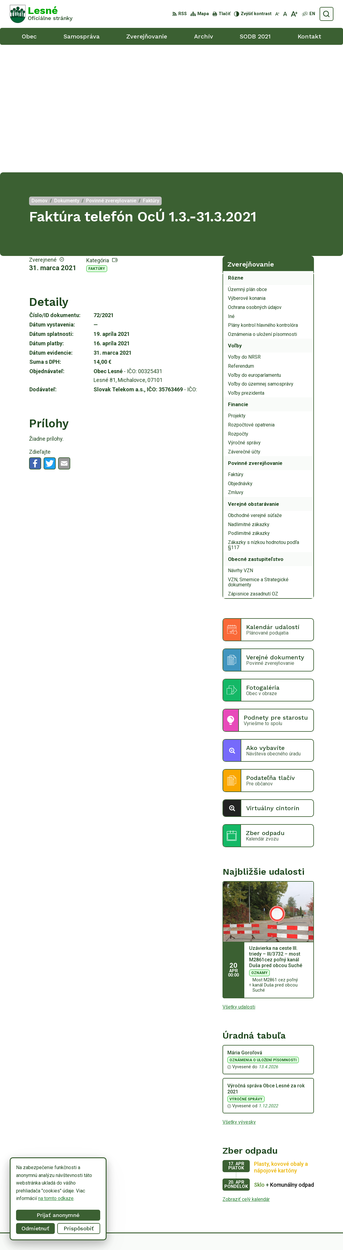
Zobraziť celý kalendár (246, 1072)
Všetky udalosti (239, 879)
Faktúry (96, 141)
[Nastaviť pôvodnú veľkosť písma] (285, 14)
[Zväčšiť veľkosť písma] (294, 14)
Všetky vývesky (239, 994)
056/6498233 (300, 1192)
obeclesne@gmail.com (309, 1206)
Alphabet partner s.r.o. (167, 1234)
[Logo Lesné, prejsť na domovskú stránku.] (41, 14)
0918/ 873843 (300, 1199)
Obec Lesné (243, 1234)
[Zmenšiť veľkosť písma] (277, 14)
